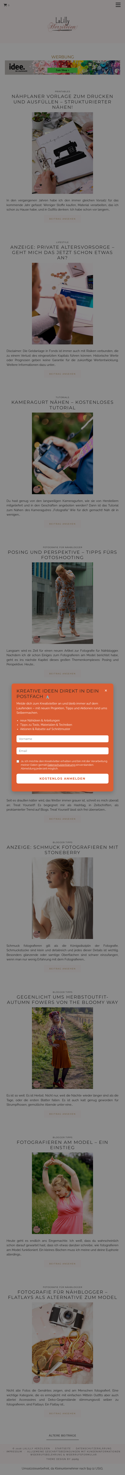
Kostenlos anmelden (62, 778)
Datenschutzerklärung (61, 764)
